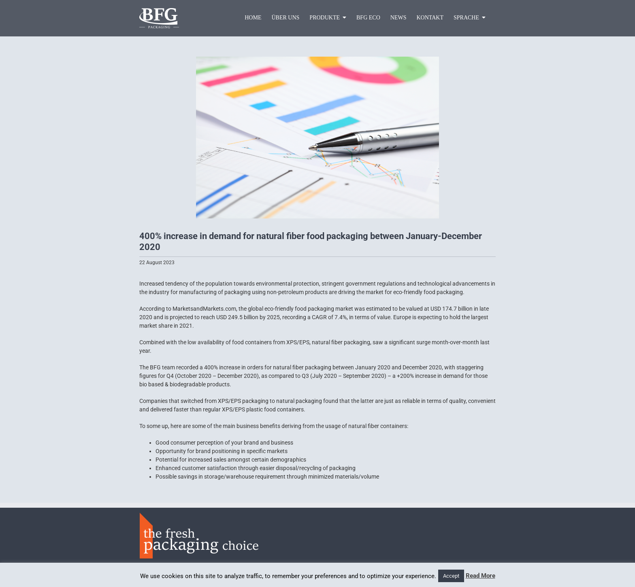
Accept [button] (451, 576)
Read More (480, 575)
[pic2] (317, 137)
